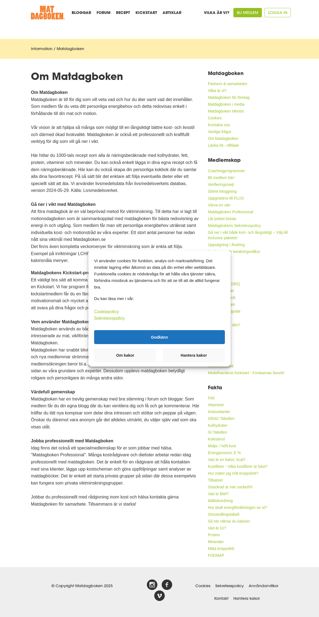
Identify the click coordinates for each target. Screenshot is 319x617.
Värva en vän (219, 205)
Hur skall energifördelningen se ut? (237, 507)
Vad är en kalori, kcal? (226, 459)
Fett (211, 398)
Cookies (215, 118)
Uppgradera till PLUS (226, 198)
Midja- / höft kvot (222, 446)
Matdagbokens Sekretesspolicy (234, 225)
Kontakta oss (219, 125)
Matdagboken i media (226, 104)
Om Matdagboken (223, 138)
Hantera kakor (246, 598)
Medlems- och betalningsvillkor (234, 251)
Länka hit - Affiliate (223, 145)
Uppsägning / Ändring (226, 245)
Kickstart (146, 12)
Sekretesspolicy (229, 585)
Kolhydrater (218, 425)
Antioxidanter (219, 412)
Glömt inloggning (222, 191)
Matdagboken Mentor (226, 111)
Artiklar (172, 12)
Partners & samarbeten (227, 84)
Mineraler (216, 542)
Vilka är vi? (216, 12)
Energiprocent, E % (224, 453)
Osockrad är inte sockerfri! (230, 487)
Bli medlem (247, 12)
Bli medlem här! (221, 177)
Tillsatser (215, 480)
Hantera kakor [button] (194, 355)
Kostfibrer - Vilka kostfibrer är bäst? (238, 466)
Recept (123, 12)
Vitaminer (216, 405)
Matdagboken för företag (229, 97)
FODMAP (216, 555)
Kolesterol (216, 439)
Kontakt (221, 598)
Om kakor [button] (125, 355)
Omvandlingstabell (223, 514)
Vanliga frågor (219, 131)
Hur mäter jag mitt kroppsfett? (233, 473)
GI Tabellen (217, 432)
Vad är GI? (217, 528)
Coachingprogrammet (226, 171)
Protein (214, 535)
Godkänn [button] (159, 337)
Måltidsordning (220, 500)
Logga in (277, 12)
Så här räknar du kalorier (229, 521)
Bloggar (81, 12)
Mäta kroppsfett (221, 548)
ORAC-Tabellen (221, 418)
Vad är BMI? (218, 494)
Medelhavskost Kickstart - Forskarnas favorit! (246, 373)
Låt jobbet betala (222, 219)
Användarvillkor (263, 585)
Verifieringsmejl (221, 184)
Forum (104, 12)
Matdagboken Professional (230, 212)
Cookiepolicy (106, 311)
